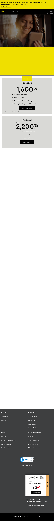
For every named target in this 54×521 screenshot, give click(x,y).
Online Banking (33, 444)
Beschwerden (5, 448)
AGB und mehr (32, 416)
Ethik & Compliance (34, 448)
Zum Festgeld (27, 142)
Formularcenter (6, 444)
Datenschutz (32, 424)
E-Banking (2, 13)
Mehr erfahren (6, 7)
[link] (27, 460)
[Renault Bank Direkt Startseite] (25, 12)
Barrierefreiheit (33, 428)
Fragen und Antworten (8, 440)
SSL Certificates (27, 465)
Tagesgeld (4, 416)
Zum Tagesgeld (27, 108)
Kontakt (4, 436)
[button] (51, 12)
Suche (47, 13)
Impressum (31, 420)
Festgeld (4, 420)
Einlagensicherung (34, 440)
